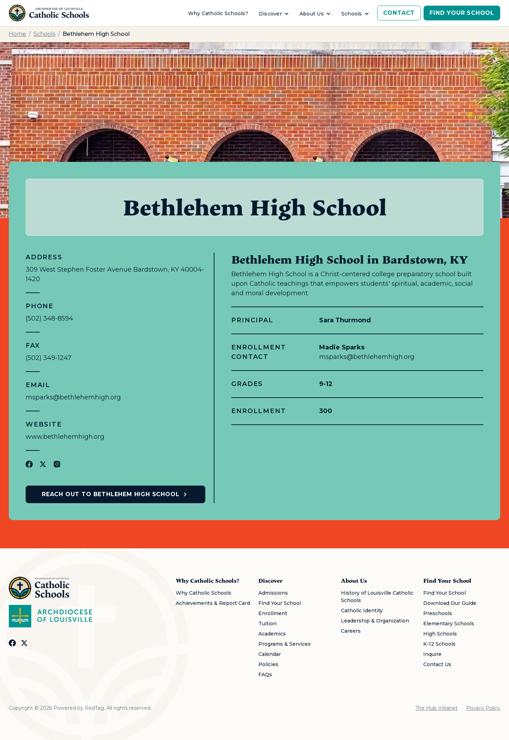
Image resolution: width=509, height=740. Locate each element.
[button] (273, 13)
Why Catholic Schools (203, 593)
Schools (351, 14)
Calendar (269, 654)
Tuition (267, 623)
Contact (399, 13)
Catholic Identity (362, 610)
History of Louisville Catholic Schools (377, 596)
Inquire (432, 654)
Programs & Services (284, 644)
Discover (270, 14)
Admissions (273, 593)
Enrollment (272, 613)
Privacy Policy (483, 708)
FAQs (265, 674)
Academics (272, 634)
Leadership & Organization (375, 621)
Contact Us (437, 664)
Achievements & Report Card (213, 603)
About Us (311, 14)
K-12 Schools (439, 644)
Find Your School (462, 13)
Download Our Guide (449, 603)
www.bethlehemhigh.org (65, 437)
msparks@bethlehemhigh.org (73, 397)
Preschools (437, 613)
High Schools (440, 634)
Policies (268, 664)
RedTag (94, 708)
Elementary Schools (448, 623)
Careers (351, 631)
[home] (49, 13)
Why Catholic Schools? (218, 13)
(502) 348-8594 (49, 318)
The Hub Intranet (436, 708)
